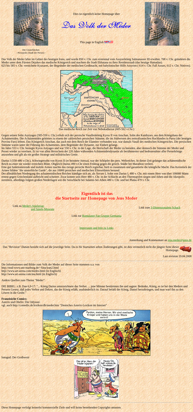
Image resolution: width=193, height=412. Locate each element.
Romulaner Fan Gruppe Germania (101, 215)
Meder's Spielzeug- (33, 205)
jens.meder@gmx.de (180, 240)
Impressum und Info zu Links (96, 227)
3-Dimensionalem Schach (165, 207)
